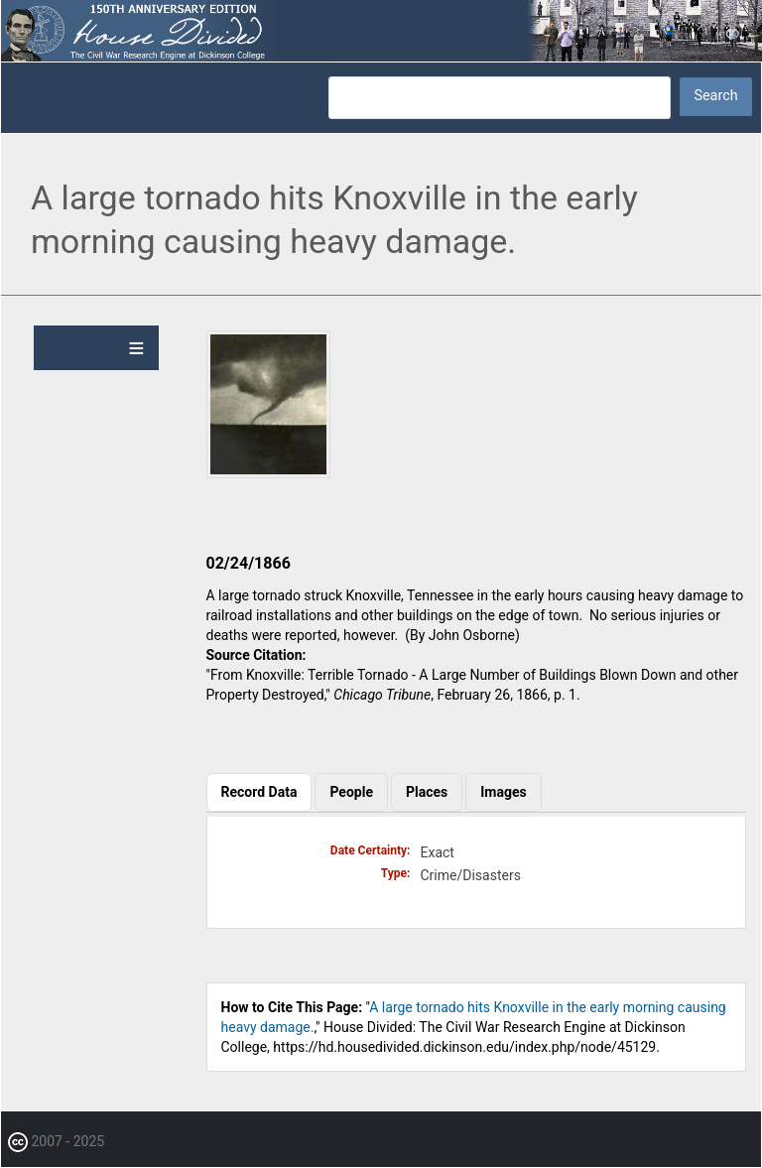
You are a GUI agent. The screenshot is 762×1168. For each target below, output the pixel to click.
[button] (268, 473)
